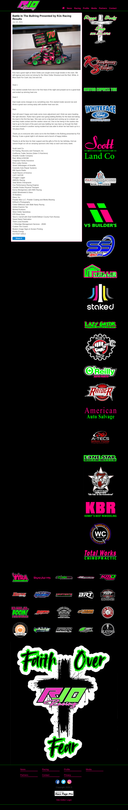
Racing (77, 8)
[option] (46, 47)
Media (94, 8)
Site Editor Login (64, 800)
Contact (113, 8)
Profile (86, 8)
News (69, 8)
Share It (19, 238)
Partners (103, 8)
